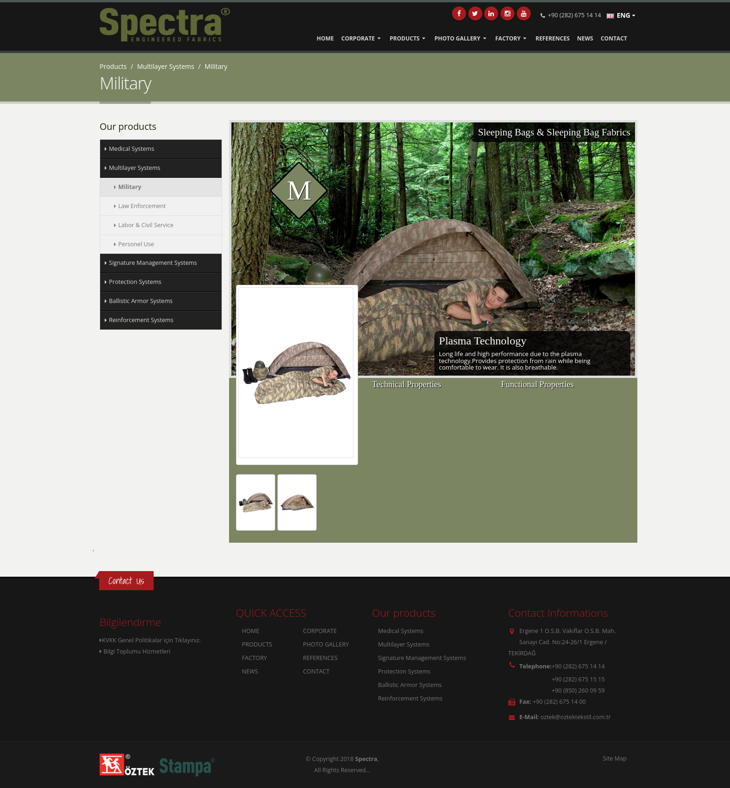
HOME (325, 38)
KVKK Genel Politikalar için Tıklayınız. (150, 640)
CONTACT (614, 38)
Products (113, 66)
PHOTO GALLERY (457, 38)
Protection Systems (404, 671)
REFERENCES (552, 38)
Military (216, 66)
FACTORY (507, 38)
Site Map (615, 758)
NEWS (585, 38)
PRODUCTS (404, 38)
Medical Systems (400, 631)
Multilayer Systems (166, 66)
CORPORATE (358, 38)
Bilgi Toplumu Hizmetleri (135, 651)
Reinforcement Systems (410, 698)
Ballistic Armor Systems (410, 685)
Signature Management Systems (422, 658)
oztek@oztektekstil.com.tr (576, 717)
